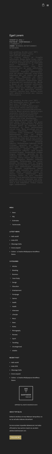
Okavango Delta (16, 244)
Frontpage (15, 294)
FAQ (13, 216)
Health (14, 302)
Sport (14, 338)
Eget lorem (16, 35)
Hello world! (15, 236)
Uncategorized (17, 346)
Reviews (15, 334)
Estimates (15, 220)
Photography (16, 330)
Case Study (16, 278)
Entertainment (30, 46)
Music (14, 318)
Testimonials (16, 224)
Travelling (15, 342)
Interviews (14, 48)
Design (14, 282)
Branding (15, 270)
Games (14, 298)
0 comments (14, 44)
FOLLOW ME (15, 437)
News (14, 212)
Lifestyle (15, 314)
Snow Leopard (15, 248)
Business (19, 46)
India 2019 (14, 240)
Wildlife (14, 350)
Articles (14, 266)
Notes (14, 326)
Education (15, 286)
